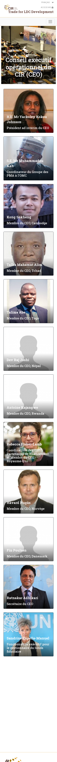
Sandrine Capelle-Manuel (28, 638)
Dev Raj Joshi (18, 360)
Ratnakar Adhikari (22, 598)
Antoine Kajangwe (22, 407)
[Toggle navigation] (50, 22)
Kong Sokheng (19, 217)
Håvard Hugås (19, 502)
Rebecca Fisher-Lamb (24, 444)
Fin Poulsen (16, 550)
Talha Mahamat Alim (24, 264)
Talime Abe (16, 312)
